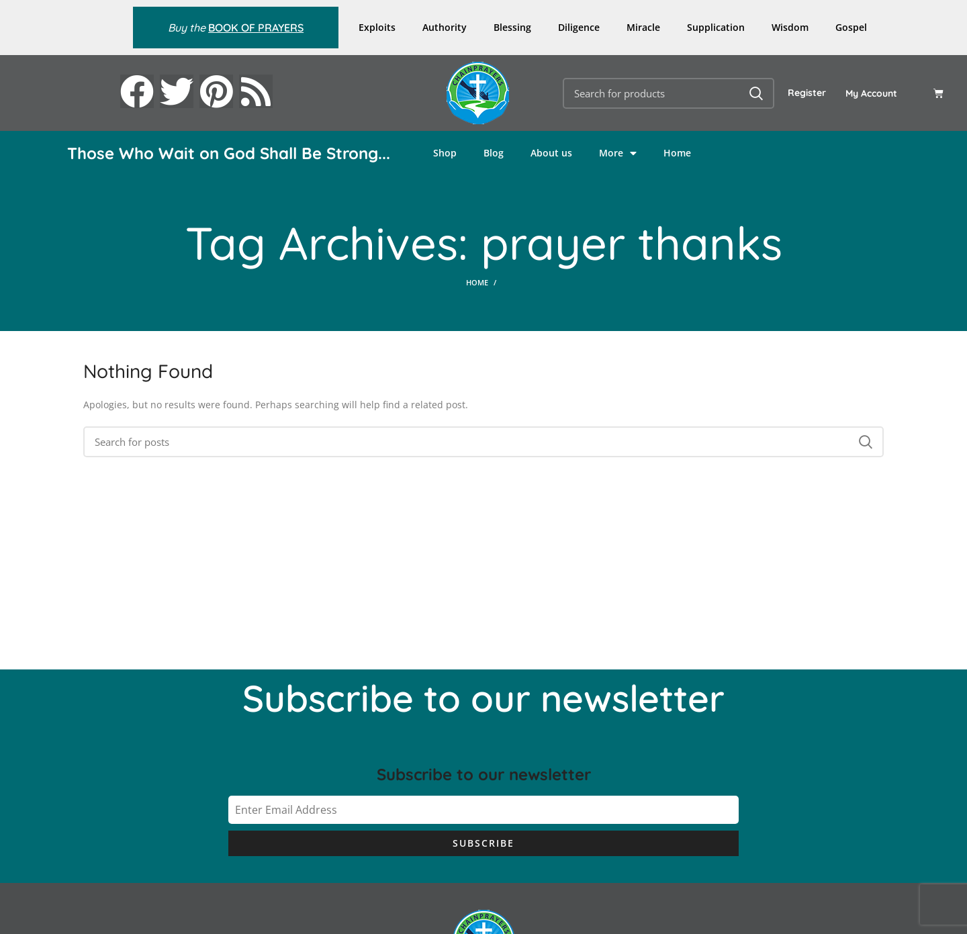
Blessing (512, 27)
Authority (444, 27)
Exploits (377, 27)
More (618, 153)
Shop (445, 152)
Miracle (643, 27)
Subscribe (483, 843)
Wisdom (790, 27)
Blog (493, 152)
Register (807, 93)
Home (677, 152)
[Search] (668, 93)
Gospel (851, 27)
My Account (871, 93)
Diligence (579, 27)
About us (551, 152)
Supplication (716, 27)
